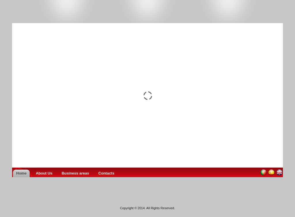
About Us (44, 173)
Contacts (106, 173)
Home (21, 173)
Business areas (75, 173)
